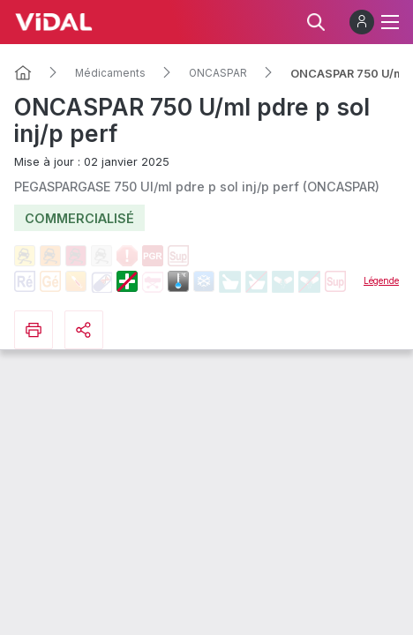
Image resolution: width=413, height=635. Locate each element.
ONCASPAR (218, 73)
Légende (381, 280)
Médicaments (110, 73)
